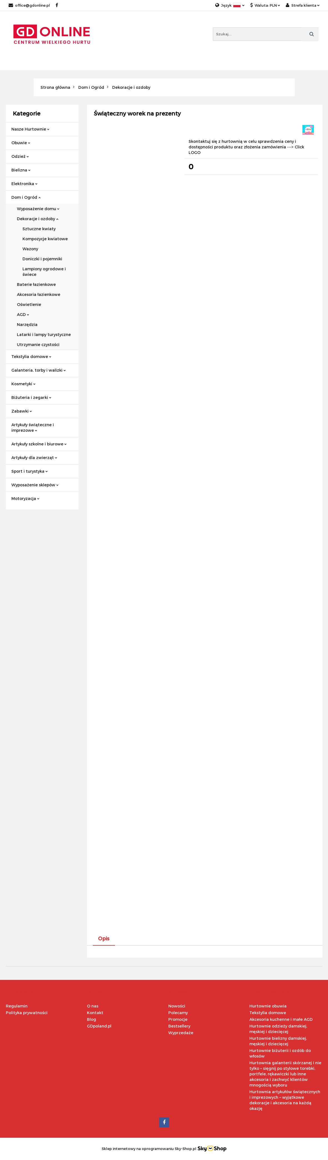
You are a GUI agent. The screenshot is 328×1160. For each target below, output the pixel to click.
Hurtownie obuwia (268, 1006)
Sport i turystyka (29, 471)
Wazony (30, 248)
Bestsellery (179, 1026)
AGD (23, 314)
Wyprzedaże (180, 1032)
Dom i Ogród (26, 197)
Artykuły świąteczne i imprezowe (32, 427)
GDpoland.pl (99, 1026)
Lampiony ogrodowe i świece (44, 271)
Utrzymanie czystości (38, 344)
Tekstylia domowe (31, 356)
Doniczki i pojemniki (42, 258)
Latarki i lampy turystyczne (44, 334)
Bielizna (21, 170)
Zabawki (21, 411)
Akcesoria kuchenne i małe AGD (281, 1019)
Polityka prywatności (26, 1012)
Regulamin (16, 1006)
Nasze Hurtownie (30, 129)
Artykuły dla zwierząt (34, 457)
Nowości (176, 1006)
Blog (91, 1019)
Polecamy (178, 1012)
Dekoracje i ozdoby (37, 218)
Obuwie (20, 142)
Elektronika (24, 183)
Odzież (20, 156)
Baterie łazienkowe (36, 284)
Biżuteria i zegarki (31, 397)
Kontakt (95, 1012)
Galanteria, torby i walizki (38, 370)
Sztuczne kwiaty (39, 228)
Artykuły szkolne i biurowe (39, 444)
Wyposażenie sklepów (35, 484)
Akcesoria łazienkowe (38, 294)
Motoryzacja (25, 498)
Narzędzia (27, 324)
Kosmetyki (23, 383)
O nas (92, 1006)
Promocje (177, 1019)
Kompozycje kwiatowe (45, 238)
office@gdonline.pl (29, 5)
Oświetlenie (29, 304)
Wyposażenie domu (38, 208)
